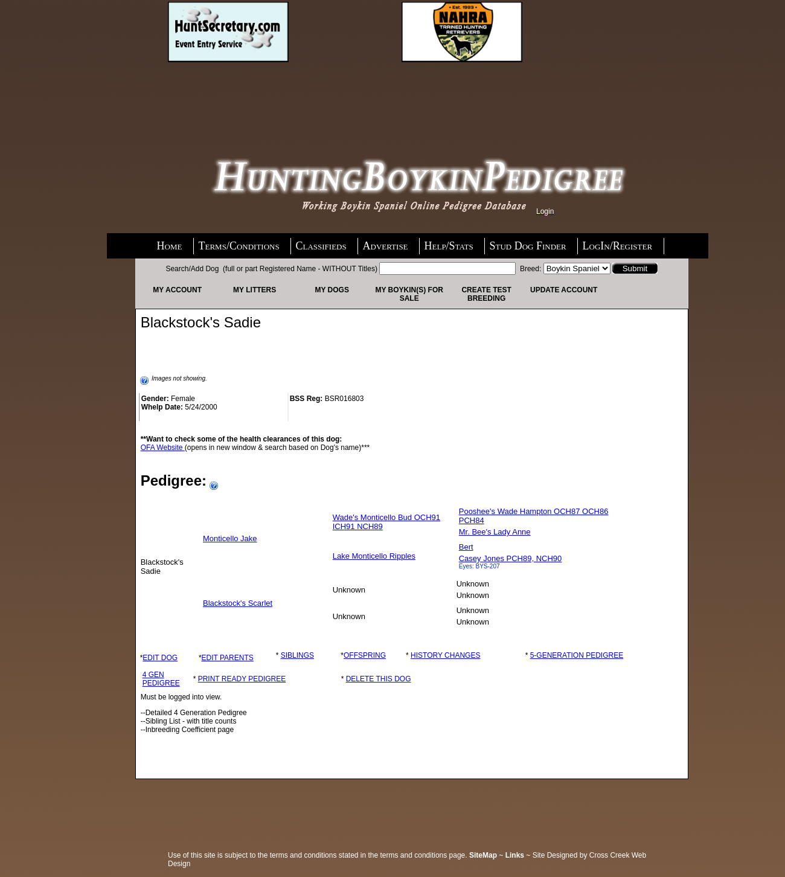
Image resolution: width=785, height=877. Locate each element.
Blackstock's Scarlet (237, 603)
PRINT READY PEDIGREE (242, 679)
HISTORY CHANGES (445, 655)
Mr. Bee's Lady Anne (495, 531)
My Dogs (331, 290)
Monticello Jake (230, 538)
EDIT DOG (160, 658)
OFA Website (163, 447)
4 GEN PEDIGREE (161, 678)
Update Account (563, 290)
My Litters (254, 290)
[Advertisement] (264, 95)
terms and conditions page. (423, 855)
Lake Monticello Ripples (374, 556)
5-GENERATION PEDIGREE (576, 655)
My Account (177, 290)
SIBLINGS (297, 655)
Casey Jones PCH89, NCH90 (510, 558)
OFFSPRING (365, 655)
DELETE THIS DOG (378, 679)
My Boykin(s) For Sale (409, 294)
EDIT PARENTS (228, 658)
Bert (466, 546)
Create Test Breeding (486, 294)
